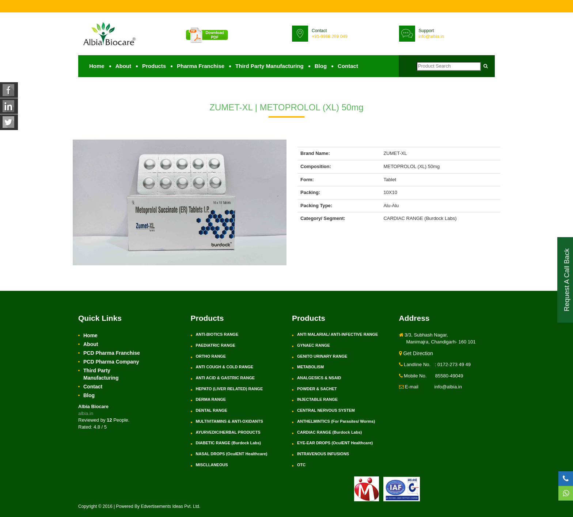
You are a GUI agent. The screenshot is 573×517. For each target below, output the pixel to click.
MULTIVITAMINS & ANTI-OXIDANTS (229, 421)
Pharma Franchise (200, 66)
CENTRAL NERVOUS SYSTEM (326, 410)
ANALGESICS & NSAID (319, 378)
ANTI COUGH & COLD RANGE (225, 367)
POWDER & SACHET (317, 389)
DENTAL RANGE (211, 410)
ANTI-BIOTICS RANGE (217, 334)
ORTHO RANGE (211, 356)
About (123, 66)
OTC (301, 465)
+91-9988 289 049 (330, 36)
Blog (321, 66)
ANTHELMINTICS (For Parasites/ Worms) (336, 421)
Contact (348, 66)
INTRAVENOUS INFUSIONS (323, 454)
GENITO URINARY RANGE (322, 356)
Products (154, 66)
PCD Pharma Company (111, 362)
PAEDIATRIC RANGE (215, 345)
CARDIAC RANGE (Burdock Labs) (329, 432)
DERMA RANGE (211, 399)
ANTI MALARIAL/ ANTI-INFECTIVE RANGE (337, 334)
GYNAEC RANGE (313, 345)
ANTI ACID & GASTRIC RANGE (225, 378)
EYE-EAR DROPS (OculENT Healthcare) (335, 443)
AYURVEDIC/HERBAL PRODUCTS (228, 432)
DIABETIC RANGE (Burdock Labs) (228, 443)
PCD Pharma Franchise (111, 353)
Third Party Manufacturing (269, 66)
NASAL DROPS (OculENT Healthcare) (231, 454)
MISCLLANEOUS (212, 465)
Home (97, 66)
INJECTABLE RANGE (317, 399)
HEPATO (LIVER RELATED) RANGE (229, 389)
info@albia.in (431, 36)
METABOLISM (310, 367)
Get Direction (416, 353)
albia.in (85, 413)
